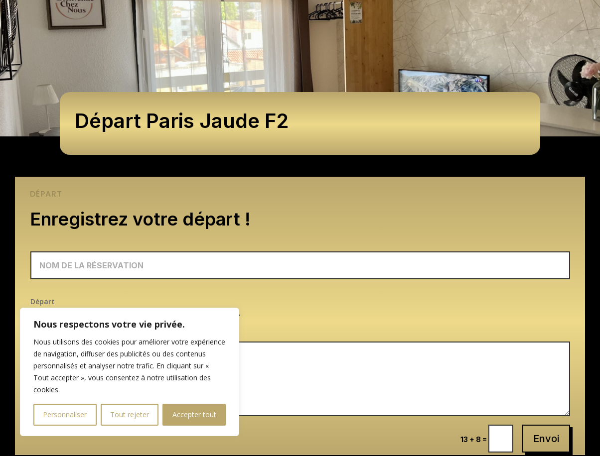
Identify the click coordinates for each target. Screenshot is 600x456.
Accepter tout (194, 414)
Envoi (546, 439)
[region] (129, 372)
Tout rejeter (129, 414)
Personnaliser (65, 414)
